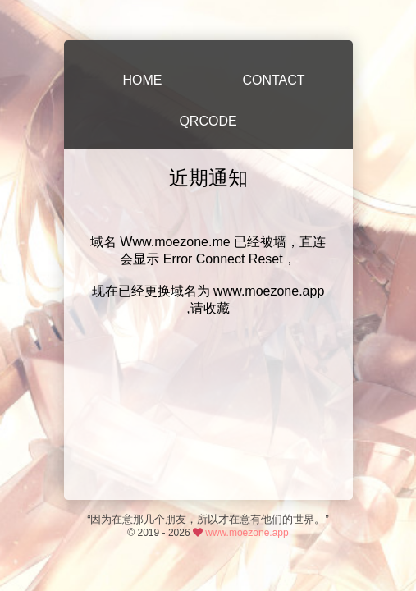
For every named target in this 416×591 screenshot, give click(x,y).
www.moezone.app (246, 532)
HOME (142, 80)
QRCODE (207, 121)
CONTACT (273, 80)
